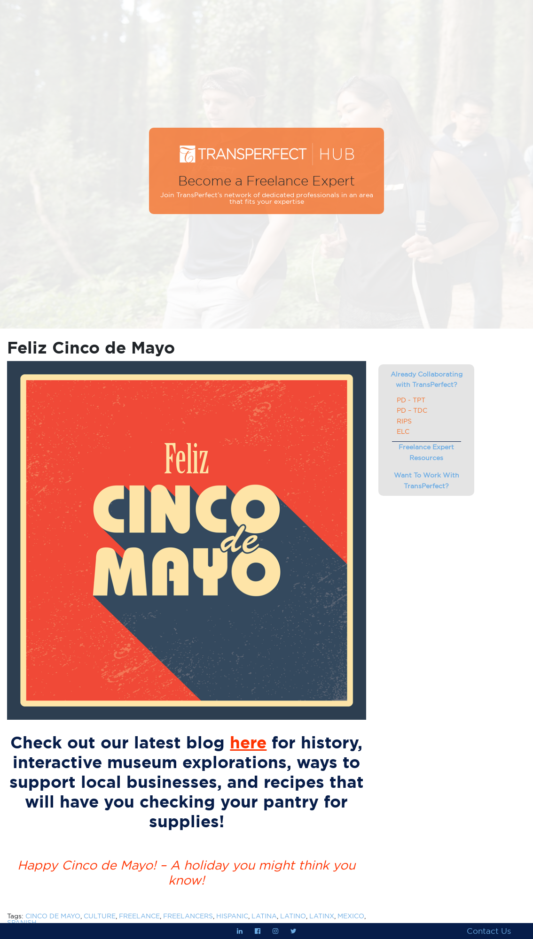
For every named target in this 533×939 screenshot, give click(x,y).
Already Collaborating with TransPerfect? (426, 379)
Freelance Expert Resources (426, 452)
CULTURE (100, 916)
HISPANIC (232, 916)
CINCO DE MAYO (52, 916)
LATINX (321, 916)
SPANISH (22, 922)
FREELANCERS (188, 916)
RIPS (404, 421)
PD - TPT (411, 400)
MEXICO (350, 916)
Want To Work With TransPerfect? (426, 480)
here (248, 743)
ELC (403, 431)
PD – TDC (412, 410)
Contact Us (489, 931)
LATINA (264, 916)
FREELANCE (139, 916)
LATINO (293, 916)
